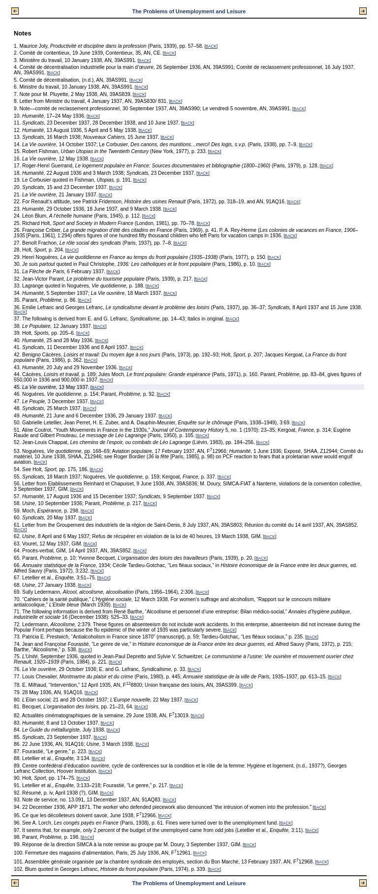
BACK (211, 46)
